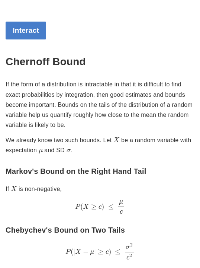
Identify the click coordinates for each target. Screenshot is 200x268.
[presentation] (116, 140)
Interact (26, 30)
